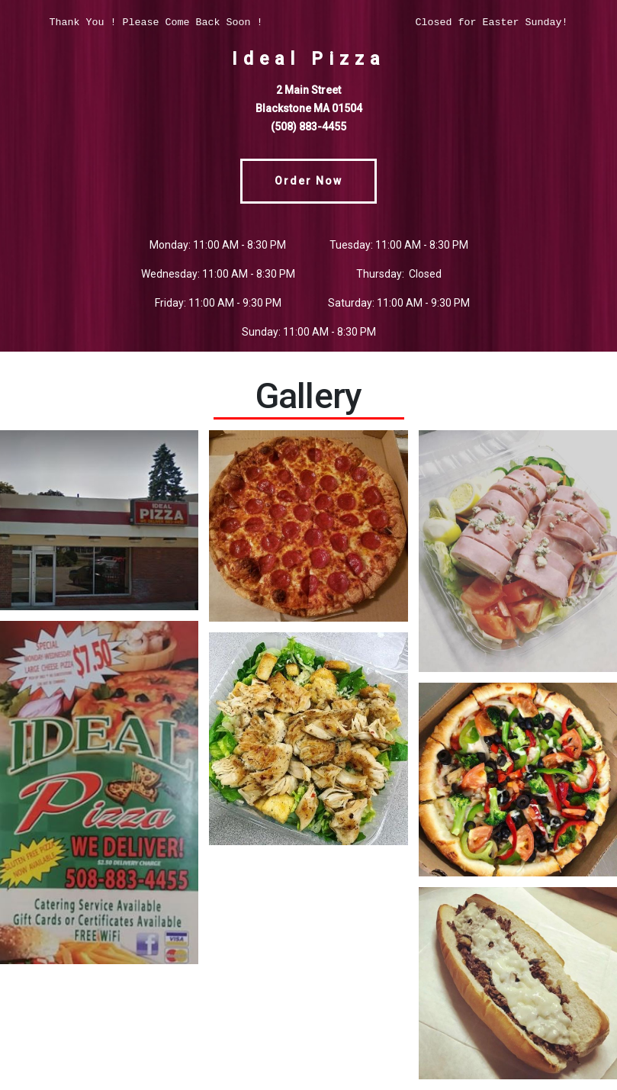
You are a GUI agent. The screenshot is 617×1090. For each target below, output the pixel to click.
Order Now (308, 181)
